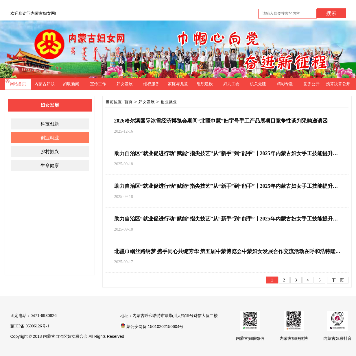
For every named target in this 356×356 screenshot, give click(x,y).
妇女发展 (147, 102)
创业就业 (169, 102)
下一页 (338, 280)
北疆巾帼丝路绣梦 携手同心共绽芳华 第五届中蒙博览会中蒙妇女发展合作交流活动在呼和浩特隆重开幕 (232, 251)
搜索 (331, 13)
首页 (128, 102)
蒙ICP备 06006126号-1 (29, 326)
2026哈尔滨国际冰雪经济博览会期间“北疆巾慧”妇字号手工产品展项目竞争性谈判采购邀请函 (221, 121)
